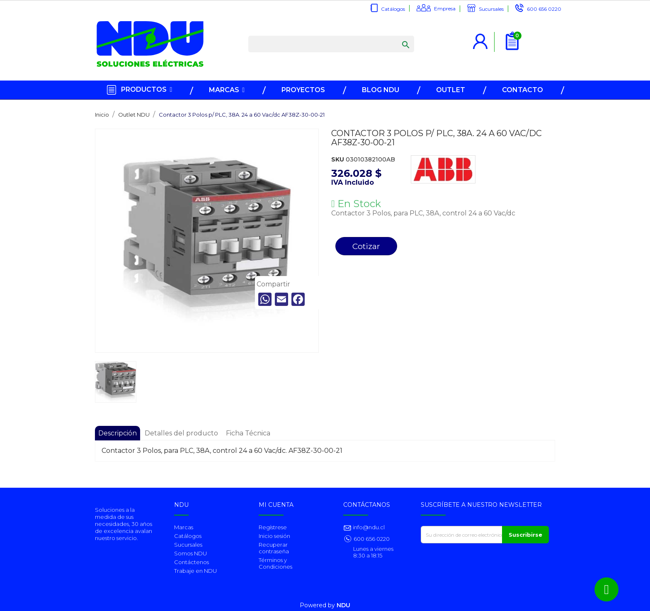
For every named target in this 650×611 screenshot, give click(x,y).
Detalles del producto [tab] (181, 433)
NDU (343, 605)
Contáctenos (191, 562)
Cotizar (366, 246)
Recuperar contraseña (274, 548)
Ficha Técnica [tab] (248, 433)
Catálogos (393, 9)
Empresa (445, 8)
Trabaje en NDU (195, 570)
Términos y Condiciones (275, 563)
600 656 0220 (544, 9)
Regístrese (273, 527)
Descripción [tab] (117, 433)
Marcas (183, 527)
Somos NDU (190, 553)
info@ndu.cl (368, 527)
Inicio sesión (274, 536)
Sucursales (491, 9)
